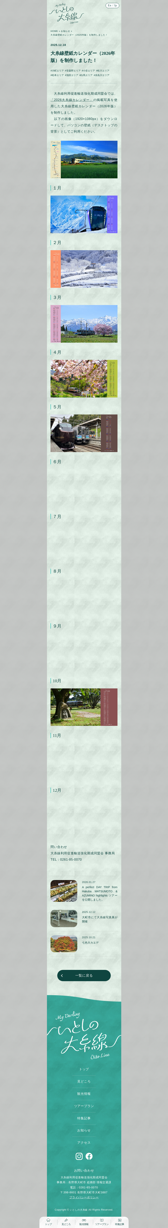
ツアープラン (84, 1106)
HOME (54, 31)
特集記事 (84, 1118)
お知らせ (65, 31)
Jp (115, 5)
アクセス (84, 1142)
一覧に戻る (84, 975)
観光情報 (84, 1093)
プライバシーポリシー (84, 1197)
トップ (84, 1069)
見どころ (84, 1081)
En (109, 5)
